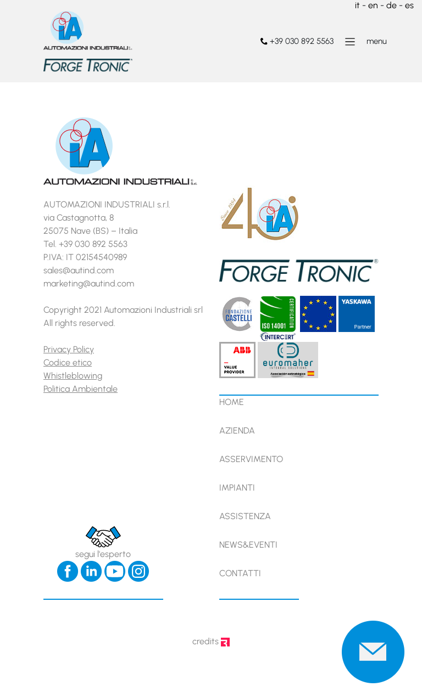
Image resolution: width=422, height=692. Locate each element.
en (373, 5)
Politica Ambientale (80, 389)
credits (211, 641)
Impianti (237, 487)
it (357, 5)
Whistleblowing (72, 375)
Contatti (240, 573)
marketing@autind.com (88, 283)
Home (231, 402)
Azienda (237, 430)
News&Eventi (248, 544)
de (391, 5)
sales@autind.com (78, 270)
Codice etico (67, 362)
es (409, 5)
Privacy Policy (68, 349)
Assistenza (245, 516)
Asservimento (251, 459)
